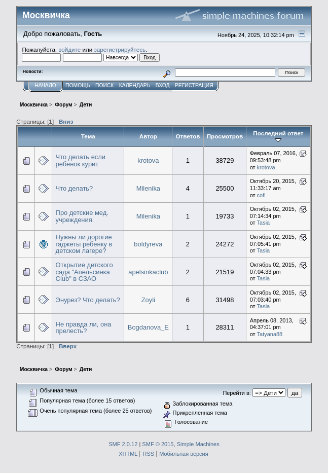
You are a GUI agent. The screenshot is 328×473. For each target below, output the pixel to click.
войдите (69, 49)
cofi (261, 195)
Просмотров (225, 136)
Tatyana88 (270, 334)
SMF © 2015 (157, 444)
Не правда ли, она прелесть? (84, 327)
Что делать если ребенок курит (80, 160)
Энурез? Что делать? (88, 300)
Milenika (148, 188)
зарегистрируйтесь (119, 49)
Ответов (187, 136)
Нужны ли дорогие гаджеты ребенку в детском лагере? (84, 243)
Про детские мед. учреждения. (82, 216)
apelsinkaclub (148, 272)
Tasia (263, 223)
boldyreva (148, 244)
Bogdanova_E (148, 327)
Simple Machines (198, 444)
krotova (148, 160)
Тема (88, 136)
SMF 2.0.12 (122, 444)
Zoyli (148, 300)
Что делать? (74, 188)
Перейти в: (236, 393)
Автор (148, 136)
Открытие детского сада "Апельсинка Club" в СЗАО (84, 271)
